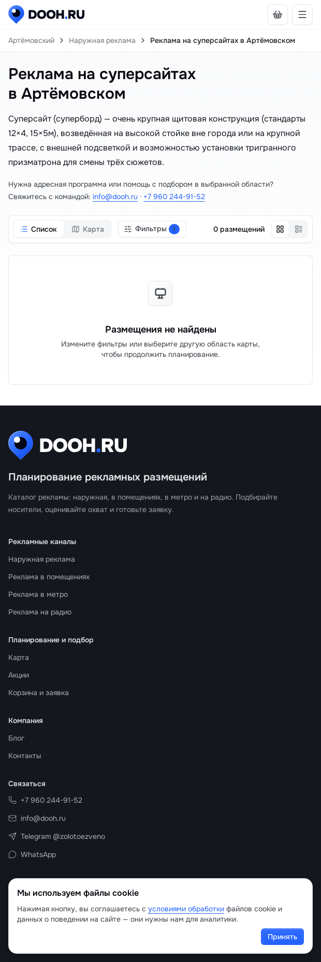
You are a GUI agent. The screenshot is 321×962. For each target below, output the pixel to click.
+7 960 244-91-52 (174, 196)
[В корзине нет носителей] (277, 14)
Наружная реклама (102, 40)
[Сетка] (280, 229)
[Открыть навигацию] (302, 14)
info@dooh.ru (115, 196)
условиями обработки (186, 908)
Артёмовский (31, 40)
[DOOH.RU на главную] (46, 14)
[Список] (298, 229)
